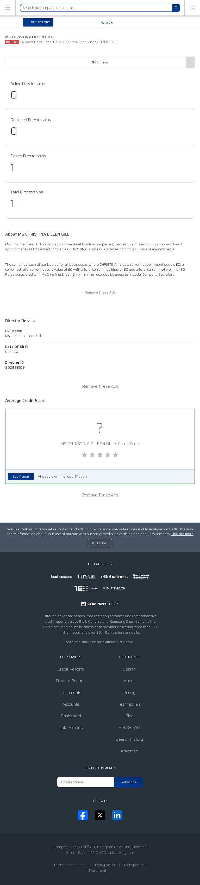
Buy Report (21, 476)
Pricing (129, 692)
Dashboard (71, 716)
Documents (70, 692)
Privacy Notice (104, 865)
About (129, 681)
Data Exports (71, 727)
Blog (129, 716)
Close (102, 543)
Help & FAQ (129, 727)
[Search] (176, 8)
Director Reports (71, 681)
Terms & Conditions (69, 865)
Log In (83, 476)
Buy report (40, 22)
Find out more (182, 534)
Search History (129, 739)
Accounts (70, 704)
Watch (107, 22)
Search (129, 669)
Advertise (129, 751)
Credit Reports (71, 669)
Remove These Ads (100, 292)
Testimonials (129, 704)
